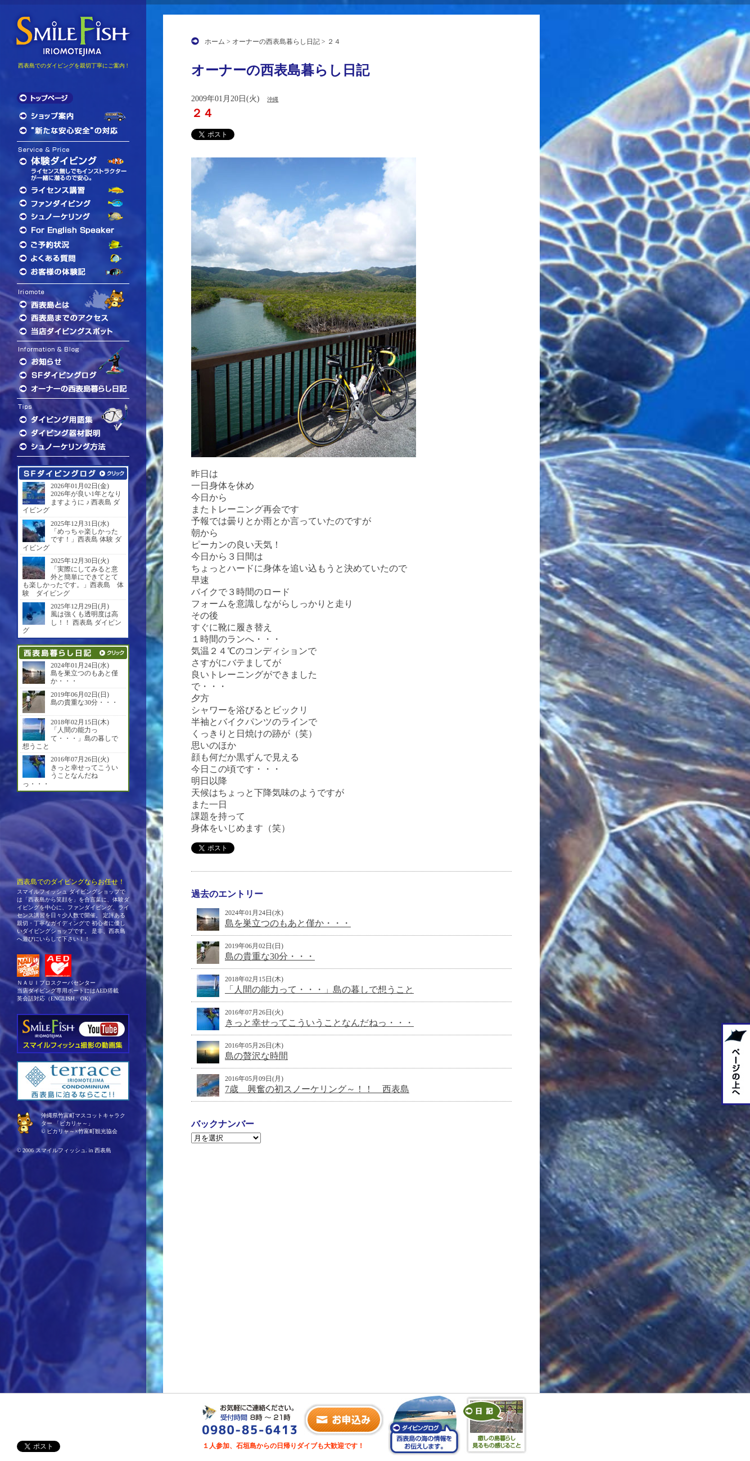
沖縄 (272, 99)
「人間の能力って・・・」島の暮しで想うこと (319, 989)
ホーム (215, 42)
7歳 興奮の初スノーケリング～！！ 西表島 (317, 1089)
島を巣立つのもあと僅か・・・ (288, 923)
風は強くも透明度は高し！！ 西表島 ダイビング (71, 622)
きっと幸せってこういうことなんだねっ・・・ (319, 1022)
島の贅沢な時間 (256, 1056)
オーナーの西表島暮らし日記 (276, 42)
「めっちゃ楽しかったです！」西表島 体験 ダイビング (71, 539)
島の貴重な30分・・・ (270, 956)
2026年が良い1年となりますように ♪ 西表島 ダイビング (71, 502)
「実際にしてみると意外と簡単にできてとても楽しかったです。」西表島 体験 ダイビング (73, 581)
